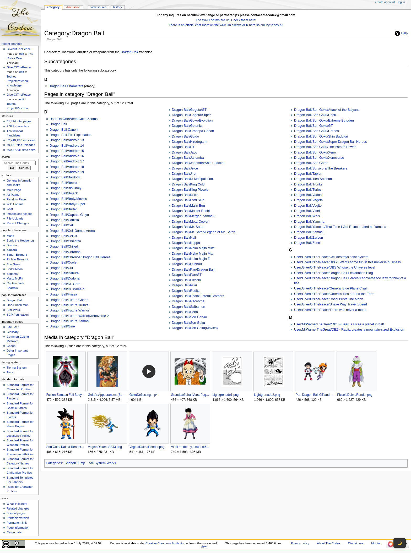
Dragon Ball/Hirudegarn (189, 142)
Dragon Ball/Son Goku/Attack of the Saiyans (326, 110)
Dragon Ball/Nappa (186, 243)
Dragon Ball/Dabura (64, 273)
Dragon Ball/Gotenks (187, 126)
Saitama (12, 273)
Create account (385, 2)
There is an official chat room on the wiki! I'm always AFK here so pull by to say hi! (226, 25)
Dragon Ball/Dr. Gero (65, 284)
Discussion (73, 7)
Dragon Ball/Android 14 (67, 145)
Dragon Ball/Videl (307, 211)
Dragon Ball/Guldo (185, 136)
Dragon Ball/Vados (308, 195)
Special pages (16, 513)
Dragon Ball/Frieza (63, 294)
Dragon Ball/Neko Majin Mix (192, 253)
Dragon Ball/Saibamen (188, 307)
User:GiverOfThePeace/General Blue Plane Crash (331, 288)
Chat (10, 208)
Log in (401, 2)
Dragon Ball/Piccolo (186, 280)
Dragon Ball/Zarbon (308, 237)
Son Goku (13, 264)
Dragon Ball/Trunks (308, 184)
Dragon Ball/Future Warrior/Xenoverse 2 (79, 316)
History (117, 7)
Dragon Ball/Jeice (185, 168)
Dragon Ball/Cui (61, 268)
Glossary (12, 331)
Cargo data (14, 532)
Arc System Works (102, 463)
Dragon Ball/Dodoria (64, 278)
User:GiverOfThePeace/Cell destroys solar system (331, 257)
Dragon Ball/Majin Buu (188, 205)
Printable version (18, 517)
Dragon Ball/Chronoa (65, 252)
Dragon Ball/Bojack (64, 193)
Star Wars (13, 309)
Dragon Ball (129, 52)
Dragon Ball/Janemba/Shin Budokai (198, 163)
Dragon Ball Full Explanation (70, 135)
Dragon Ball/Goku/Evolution (192, 120)
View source (98, 7)
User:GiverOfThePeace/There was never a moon (330, 310)
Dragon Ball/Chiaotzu (65, 241)
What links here (17, 503)
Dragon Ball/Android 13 (67, 140)
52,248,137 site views (21, 140)
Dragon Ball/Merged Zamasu (193, 216)
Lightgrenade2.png (267, 395)
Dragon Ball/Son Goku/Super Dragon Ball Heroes (330, 142)
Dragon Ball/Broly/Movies (68, 199)
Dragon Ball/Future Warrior (69, 310)
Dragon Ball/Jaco (184, 152)
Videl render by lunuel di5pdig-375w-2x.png (190, 447)
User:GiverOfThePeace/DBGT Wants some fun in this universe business (347, 262)
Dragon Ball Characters (65, 86)
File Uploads (15, 218)
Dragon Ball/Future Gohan (69, 300)
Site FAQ (13, 326)
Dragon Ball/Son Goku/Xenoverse (319, 158)
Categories (54, 463)
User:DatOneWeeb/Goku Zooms (74, 119)
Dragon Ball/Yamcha (309, 221)
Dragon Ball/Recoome (188, 301)
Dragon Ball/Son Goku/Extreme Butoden (324, 120)
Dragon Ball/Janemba (188, 158)
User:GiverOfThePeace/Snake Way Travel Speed (330, 304)
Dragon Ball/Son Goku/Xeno (315, 152)
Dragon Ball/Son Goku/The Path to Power (325, 147)
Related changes (18, 508)
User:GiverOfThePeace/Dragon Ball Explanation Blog (333, 273)
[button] (149, 371)
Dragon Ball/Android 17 (67, 161)
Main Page (14, 189)
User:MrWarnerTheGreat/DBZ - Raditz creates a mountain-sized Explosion (349, 329)
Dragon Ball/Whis (307, 216)
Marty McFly (15, 278)
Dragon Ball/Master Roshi (191, 211)
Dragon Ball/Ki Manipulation (192, 179)
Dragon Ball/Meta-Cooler (190, 221)
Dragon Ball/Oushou (187, 264)
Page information (18, 527)
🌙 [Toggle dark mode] (399, 543)
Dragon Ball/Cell (62, 225)
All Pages (13, 194)
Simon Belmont (17, 254)
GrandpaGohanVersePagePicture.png (190, 395)
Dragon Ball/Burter (63, 209)
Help (404, 33)
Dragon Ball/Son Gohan (189, 317)
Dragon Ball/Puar (184, 285)
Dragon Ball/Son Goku (188, 323)
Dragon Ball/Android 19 (67, 172)
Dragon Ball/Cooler (64, 262)
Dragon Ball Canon (64, 130)
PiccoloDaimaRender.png (354, 395)
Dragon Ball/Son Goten (311, 163)
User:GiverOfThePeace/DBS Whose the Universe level (334, 267)
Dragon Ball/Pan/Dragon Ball (193, 269)
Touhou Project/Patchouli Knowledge (18, 81)
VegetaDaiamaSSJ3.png (105, 447)
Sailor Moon (15, 269)
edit (21, 53)
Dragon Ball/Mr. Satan (188, 227)
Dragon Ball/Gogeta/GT (189, 110)
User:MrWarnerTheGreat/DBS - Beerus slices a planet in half (339, 324)
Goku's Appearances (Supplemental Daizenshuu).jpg (107, 395)
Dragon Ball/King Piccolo (190, 189)
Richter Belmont (17, 259)
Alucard (12, 249)
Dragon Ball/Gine (62, 326)
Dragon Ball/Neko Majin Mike (193, 248)
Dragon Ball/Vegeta (308, 200)
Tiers (10, 372)
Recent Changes (18, 223)
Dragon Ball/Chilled (64, 246)
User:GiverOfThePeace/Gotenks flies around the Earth (334, 294)
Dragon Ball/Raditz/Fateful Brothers (198, 296)
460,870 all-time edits (21, 149)
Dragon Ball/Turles (308, 189)
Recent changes (12, 43)
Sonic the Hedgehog (20, 240)
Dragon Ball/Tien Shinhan (313, 179)
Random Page (16, 199)
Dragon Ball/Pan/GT (187, 275)
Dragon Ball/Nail (184, 237)
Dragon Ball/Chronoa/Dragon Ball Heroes (80, 257)
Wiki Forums (15, 204)
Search (6, 156)
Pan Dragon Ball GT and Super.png (315, 395)
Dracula (12, 245)
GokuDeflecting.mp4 (143, 395)
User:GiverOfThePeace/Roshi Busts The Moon (328, 299)
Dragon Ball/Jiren (184, 174)
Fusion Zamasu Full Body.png (65, 395)
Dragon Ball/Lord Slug (188, 200)
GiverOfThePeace (19, 49)
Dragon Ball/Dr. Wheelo (67, 289)
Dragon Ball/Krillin (185, 195)
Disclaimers (356, 543)
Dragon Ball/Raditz (186, 291)
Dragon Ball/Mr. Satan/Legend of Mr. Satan (203, 232)
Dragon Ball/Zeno (307, 243)
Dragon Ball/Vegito (308, 205)
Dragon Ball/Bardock (65, 177)
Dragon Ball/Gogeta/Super (191, 115)
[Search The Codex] (19, 163)
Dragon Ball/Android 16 (67, 156)
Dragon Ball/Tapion (308, 174)
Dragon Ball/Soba (185, 312)
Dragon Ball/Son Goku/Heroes (316, 131)
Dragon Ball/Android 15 (67, 151)
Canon (11, 345)
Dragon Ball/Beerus (64, 183)
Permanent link (16, 522)
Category (53, 7)
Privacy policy (300, 543)
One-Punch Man (17, 304)
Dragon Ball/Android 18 (67, 167)
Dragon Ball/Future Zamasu (70, 321)
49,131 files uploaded (21, 144)
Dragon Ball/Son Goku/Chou (315, 115)
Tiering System (16, 367)
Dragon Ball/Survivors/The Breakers (320, 168)
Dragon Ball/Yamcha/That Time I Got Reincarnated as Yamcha (340, 227)
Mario (10, 235)
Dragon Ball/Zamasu (309, 232)
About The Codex (328, 543)
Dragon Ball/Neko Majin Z (191, 259)
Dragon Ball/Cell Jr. (64, 236)
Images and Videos (19, 213)
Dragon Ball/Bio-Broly (65, 188)
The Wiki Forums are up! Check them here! (226, 20)
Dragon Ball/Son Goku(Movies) (195, 328)
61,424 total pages (19, 121)
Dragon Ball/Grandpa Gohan (193, 131)
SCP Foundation (18, 314)
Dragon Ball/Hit (183, 147)
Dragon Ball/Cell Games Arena (72, 231)
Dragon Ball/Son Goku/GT (313, 126)
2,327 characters (18, 126)
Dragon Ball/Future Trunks (69, 305)
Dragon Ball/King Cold (188, 184)
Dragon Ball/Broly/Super (67, 204)
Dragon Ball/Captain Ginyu (69, 215)
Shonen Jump (74, 463)
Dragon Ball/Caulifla (64, 220)
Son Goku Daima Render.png (65, 447)
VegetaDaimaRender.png (146, 447)
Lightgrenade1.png (226, 395)
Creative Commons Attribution (165, 543)
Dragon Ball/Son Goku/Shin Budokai (321, 136)
